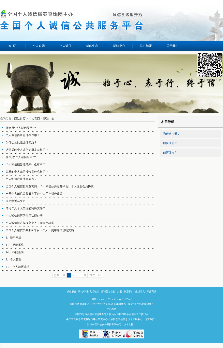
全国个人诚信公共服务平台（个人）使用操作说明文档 (40, 230)
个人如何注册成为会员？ (21, 179)
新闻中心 (92, 46)
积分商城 (151, 291)
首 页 (12, 46)
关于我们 (172, 46)
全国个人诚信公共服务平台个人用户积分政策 (34, 193)
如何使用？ (170, 152)
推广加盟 (146, 46)
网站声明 (83, 291)
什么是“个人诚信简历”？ (21, 127)
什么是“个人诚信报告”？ (21, 157)
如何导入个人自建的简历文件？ (25, 208)
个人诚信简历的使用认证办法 (24, 215)
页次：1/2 (95, 275)
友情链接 (94, 291)
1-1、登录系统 (15, 244)
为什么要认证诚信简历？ (21, 142)
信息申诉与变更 (16, 201)
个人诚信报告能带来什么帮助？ (25, 164)
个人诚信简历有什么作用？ (23, 135)
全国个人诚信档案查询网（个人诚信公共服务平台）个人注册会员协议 (50, 186)
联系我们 (129, 291)
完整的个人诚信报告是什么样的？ (27, 171)
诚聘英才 (106, 291)
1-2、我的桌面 (15, 252)
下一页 (82, 275)
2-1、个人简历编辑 (17, 266)
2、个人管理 (13, 259)
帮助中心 (119, 46)
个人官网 (39, 46)
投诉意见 (140, 291)
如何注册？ (170, 143)
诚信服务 (71, 291)
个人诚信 (65, 46)
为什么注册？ (171, 133)
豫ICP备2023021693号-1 (140, 304)
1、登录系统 (13, 237)
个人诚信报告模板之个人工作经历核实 (30, 222)
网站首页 (20, 118)
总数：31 (59, 275)
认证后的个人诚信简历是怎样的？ (27, 149)
